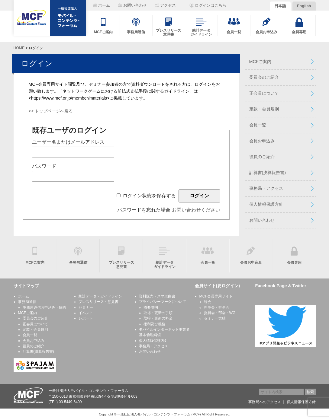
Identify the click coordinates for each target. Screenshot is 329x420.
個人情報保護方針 (266, 204)
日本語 (280, 6)
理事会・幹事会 (216, 307)
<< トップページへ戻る (51, 111)
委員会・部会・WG (220, 313)
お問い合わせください (196, 209)
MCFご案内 (260, 61)
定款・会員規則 (264, 109)
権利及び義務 (154, 324)
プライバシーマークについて (162, 302)
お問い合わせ (262, 220)
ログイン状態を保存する (149, 195)
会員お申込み (262, 140)
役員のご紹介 (262, 156)
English (304, 6)
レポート (86, 318)
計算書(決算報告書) (267, 172)
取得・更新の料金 (158, 318)
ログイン (37, 63)
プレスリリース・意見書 (98, 302)
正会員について (264, 93)
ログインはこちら (210, 5)
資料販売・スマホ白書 (157, 296)
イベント (86, 313)
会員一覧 (257, 124)
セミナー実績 (215, 318)
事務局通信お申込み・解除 (44, 307)
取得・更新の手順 (158, 313)
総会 (207, 302)
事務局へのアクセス (264, 402)
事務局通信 (27, 302)
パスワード (44, 166)
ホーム (23, 296)
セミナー (86, 307)
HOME (19, 48)
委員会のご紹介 (264, 77)
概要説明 (151, 307)
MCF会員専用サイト (216, 296)
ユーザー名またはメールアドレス (68, 142)
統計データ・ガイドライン (100, 296)
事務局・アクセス (266, 188)
